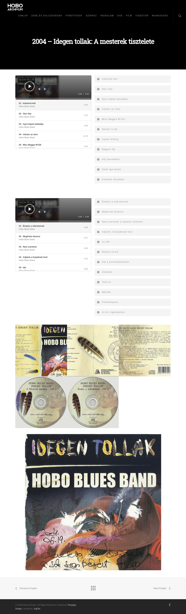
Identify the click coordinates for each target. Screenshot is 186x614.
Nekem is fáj (107, 129)
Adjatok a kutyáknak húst (115, 231)
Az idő (103, 242)
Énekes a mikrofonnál (112, 201)
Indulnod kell (107, 79)
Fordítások (74, 15)
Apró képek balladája (112, 99)
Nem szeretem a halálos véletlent (120, 221)
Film (129, 15)
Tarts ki (104, 282)
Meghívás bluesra (110, 211)
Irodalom (107, 15)
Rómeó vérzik (107, 252)
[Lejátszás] (30, 86)
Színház (91, 15)
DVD (120, 15)
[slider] (53, 99)
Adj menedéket (108, 159)
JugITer (37, 609)
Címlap (23, 15)
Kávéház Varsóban (111, 179)
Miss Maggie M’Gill (111, 119)
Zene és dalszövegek (46, 15)
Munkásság (160, 15)
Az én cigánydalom (111, 312)
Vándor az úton (108, 109)
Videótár (142, 15)
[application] (53, 87)
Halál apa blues (109, 169)
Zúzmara (104, 272)
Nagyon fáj (106, 149)
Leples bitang (107, 139)
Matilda (104, 292)
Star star (105, 89)
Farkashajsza (107, 302)
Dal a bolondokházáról (113, 262)
